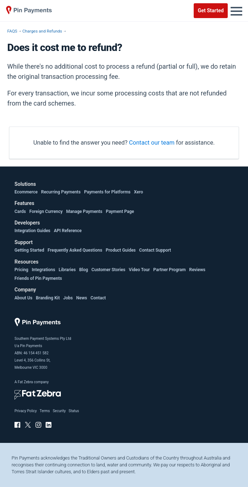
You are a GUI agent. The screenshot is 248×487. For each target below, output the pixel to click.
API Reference (68, 230)
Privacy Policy (25, 411)
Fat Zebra (25, 382)
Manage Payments (84, 211)
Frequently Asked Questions (75, 250)
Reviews (197, 269)
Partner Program (169, 269)
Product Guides (121, 250)
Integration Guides (32, 230)
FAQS (12, 31)
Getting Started (29, 250)
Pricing (21, 269)
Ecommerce (26, 192)
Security (59, 411)
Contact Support (155, 250)
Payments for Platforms (107, 192)
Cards (20, 211)
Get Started (211, 10)
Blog (83, 269)
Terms (45, 411)
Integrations (43, 269)
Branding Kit (48, 297)
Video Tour (139, 269)
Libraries (67, 269)
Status (73, 411)
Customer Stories (109, 269)
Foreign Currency (46, 211)
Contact (98, 297)
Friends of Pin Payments (38, 278)
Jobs (68, 297)
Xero (138, 192)
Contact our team (152, 142)
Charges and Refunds (42, 31)
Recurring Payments (61, 192)
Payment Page (120, 211)
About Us (23, 297)
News (81, 297)
